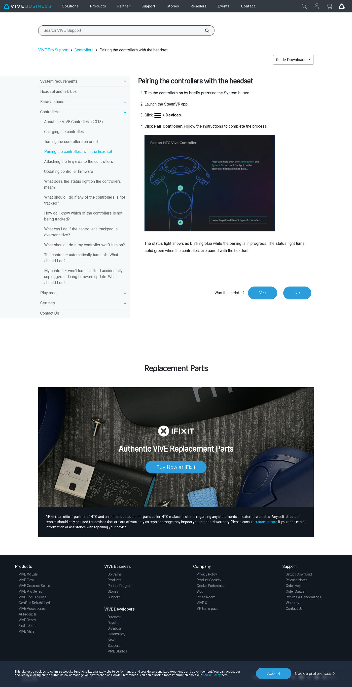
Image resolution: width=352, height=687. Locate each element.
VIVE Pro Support (53, 50)
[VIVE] (27, 6)
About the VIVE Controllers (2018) (73, 121)
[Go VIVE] (341, 6)
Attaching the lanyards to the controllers (78, 161)
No (297, 292)
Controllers (84, 50)
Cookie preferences (313, 673)
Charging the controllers (64, 131)
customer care (265, 522)
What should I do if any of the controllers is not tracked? (84, 200)
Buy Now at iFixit (176, 467)
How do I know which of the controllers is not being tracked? (83, 216)
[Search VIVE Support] (204, 31)
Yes (262, 292)
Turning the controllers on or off (71, 141)
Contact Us (49, 313)
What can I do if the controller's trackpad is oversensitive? (81, 232)
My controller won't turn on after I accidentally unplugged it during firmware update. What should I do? (83, 276)
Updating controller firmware (68, 171)
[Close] (304, 6)
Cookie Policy (211, 675)
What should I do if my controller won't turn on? (84, 245)
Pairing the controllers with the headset (78, 151)
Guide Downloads (292, 59)
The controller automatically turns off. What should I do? (81, 258)
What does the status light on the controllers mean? (82, 184)
